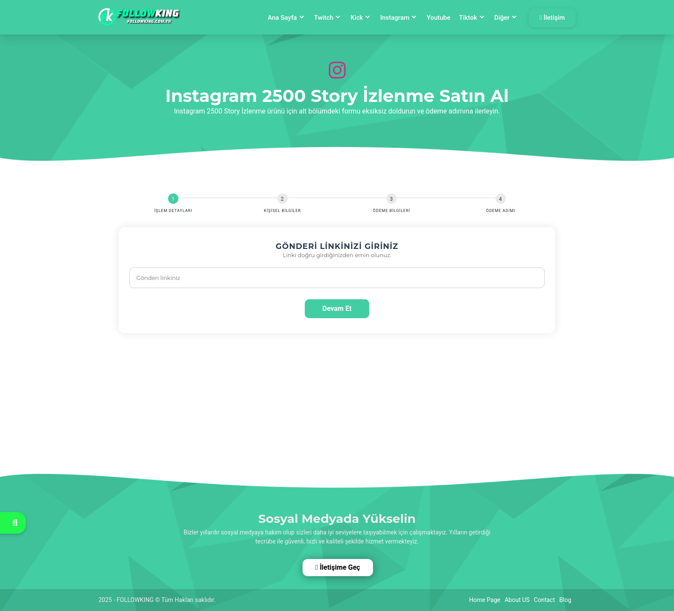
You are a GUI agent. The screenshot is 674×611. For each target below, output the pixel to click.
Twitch (324, 17)
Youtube (438, 17)
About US (517, 599)
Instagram (394, 17)
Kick (356, 17)
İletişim (552, 17)
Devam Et (337, 308)
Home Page (484, 599)
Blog (565, 599)
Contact (544, 599)
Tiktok (468, 17)
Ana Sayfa (282, 17)
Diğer (501, 17)
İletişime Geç (337, 567)
